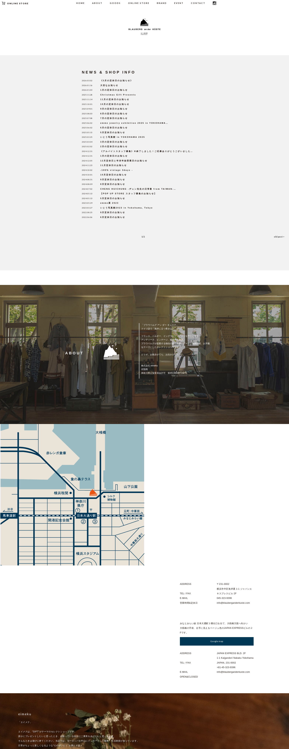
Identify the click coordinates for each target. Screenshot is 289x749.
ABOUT (97, 3)
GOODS (115, 3)
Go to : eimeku (30, 644)
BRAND (162, 3)
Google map (216, 498)
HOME (80, 3)
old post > (282, 236)
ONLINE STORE (15, 3)
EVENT (179, 3)
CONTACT (198, 3)
